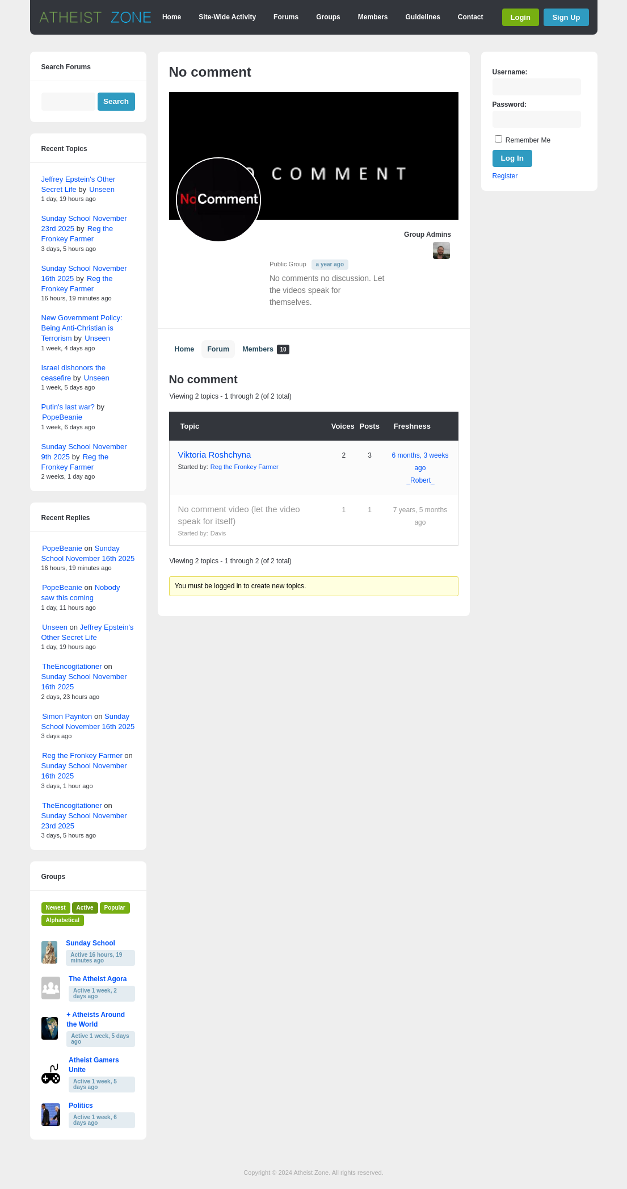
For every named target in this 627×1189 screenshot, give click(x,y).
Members (373, 17)
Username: (510, 72)
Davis (218, 533)
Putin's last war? (68, 407)
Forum (218, 349)
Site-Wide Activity (227, 17)
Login (521, 17)
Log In (512, 158)
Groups (328, 17)
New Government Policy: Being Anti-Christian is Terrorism (82, 327)
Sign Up (566, 17)
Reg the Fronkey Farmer (245, 466)
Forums (285, 17)
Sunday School (90, 943)
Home (171, 17)
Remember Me (528, 140)
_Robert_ (420, 480)
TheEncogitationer (72, 666)
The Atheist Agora (98, 979)
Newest (56, 908)
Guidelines (422, 17)
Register (505, 176)
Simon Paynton (67, 716)
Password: (510, 104)
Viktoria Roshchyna (214, 454)
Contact (470, 17)
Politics (81, 1106)
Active (85, 908)
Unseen (102, 189)
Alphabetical (62, 920)
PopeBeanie (62, 417)
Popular (114, 908)
